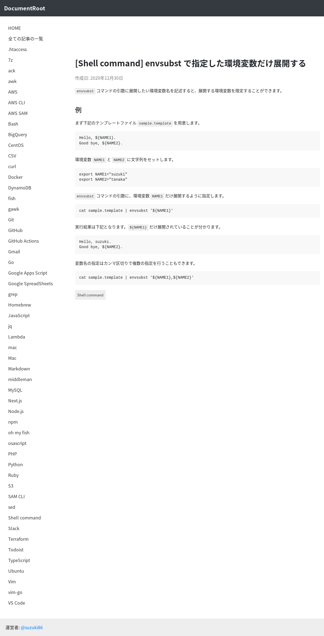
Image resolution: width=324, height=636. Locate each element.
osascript (17, 443)
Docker (15, 177)
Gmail (14, 251)
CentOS (16, 145)
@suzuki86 (32, 627)
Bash (13, 123)
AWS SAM (18, 113)
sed (11, 507)
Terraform (18, 539)
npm (13, 421)
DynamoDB (19, 187)
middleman (20, 379)
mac (12, 347)
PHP (12, 453)
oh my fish (18, 432)
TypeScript (19, 560)
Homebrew (19, 304)
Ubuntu (16, 570)
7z (10, 60)
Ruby (13, 475)
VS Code (16, 602)
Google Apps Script (27, 272)
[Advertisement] (170, 37)
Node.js (15, 411)
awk (12, 81)
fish (12, 198)
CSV (12, 155)
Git (11, 219)
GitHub (15, 230)
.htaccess (17, 49)
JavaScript (19, 315)
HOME (14, 28)
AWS (12, 91)
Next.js (15, 400)
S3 (10, 485)
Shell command (24, 517)
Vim (12, 581)
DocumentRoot (24, 8)
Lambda (16, 336)
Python (15, 464)
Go (11, 262)
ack (11, 70)
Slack (13, 528)
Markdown (19, 368)
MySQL (15, 390)
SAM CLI (16, 496)
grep (12, 294)
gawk (13, 209)
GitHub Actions (23, 240)
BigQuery (17, 134)
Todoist (15, 549)
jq (10, 326)
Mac (12, 358)
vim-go (15, 592)
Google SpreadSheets (30, 283)
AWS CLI (16, 102)
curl (12, 166)
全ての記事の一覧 (25, 38)
